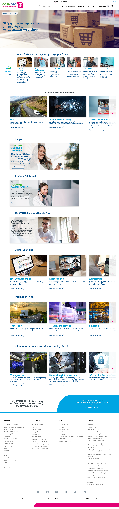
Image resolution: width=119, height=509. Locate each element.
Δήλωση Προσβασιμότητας (40, 444)
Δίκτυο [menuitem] (62, 420)
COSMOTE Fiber (65, 429)
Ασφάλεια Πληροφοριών (95, 466)
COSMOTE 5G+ (64, 424)
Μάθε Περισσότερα (17, 127)
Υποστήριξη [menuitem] (36, 420)
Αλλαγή (8, 74)
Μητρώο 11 (90, 447)
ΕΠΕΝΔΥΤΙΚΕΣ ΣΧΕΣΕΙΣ (90, 498)
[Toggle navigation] (115, 6)
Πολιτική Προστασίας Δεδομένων (97, 470)
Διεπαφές (90, 482)
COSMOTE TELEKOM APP (39, 441)
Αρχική (5, 13)
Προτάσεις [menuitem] (7, 420)
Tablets (6, 455)
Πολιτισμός (7, 467)
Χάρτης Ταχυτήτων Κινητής (68, 441)
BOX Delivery (8, 458)
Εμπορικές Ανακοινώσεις (95, 461)
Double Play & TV (9, 434)
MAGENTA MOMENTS (10, 465)
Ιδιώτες (56, 1)
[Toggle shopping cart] (113, 6)
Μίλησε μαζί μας (93, 407)
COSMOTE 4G (64, 432)
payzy (5, 462)
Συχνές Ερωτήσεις (37, 424)
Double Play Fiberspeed (11, 431)
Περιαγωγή (35, 427)
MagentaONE (8, 450)
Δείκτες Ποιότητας (93, 429)
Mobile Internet (8, 441)
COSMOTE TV (8, 448)
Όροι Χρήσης (91, 427)
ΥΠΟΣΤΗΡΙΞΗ (91, 6)
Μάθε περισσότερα (18, 167)
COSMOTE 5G (64, 427)
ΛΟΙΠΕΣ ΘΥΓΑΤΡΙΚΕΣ (54, 498)
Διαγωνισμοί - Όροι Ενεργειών (96, 463)
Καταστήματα (98, 1)
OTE (23, 498)
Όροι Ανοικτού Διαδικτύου (95, 484)
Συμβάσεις (90, 480)
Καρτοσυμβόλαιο (9, 443)
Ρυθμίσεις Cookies (93, 458)
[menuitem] (38, 491)
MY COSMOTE (101, 6)
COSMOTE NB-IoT (65, 434)
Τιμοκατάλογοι (36, 436)
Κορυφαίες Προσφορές (11, 424)
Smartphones (8, 453)
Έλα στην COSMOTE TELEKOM (75, 6)
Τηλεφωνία (7, 436)
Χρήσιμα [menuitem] (90, 420)
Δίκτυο (105, 1)
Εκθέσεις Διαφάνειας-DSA (95, 468)
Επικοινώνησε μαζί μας (39, 439)
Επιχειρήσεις (64, 1)
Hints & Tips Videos (37, 429)
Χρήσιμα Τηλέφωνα (38, 432)
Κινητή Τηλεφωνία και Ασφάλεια (97, 436)
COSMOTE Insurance (10, 460)
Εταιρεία (110, 1)
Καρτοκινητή (8, 446)
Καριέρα (90, 424)
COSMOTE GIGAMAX (10, 438)
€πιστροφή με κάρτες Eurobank (97, 477)
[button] (108, 6)
